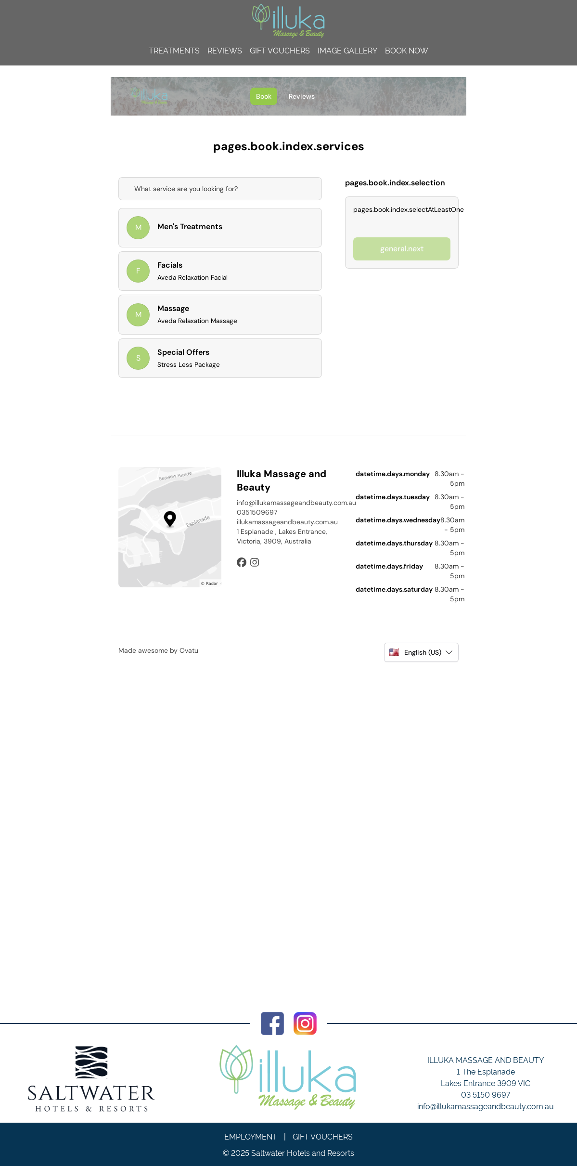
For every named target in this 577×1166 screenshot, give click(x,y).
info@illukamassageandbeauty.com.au (485, 1106)
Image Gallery (347, 50)
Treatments (174, 50)
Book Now (406, 50)
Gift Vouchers (280, 50)
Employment (250, 1136)
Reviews (224, 50)
